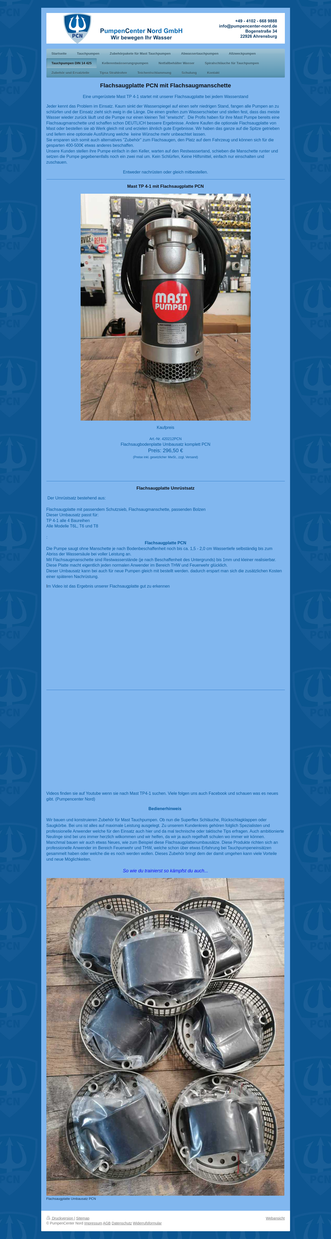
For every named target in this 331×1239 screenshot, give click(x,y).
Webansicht (275, 1218)
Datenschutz (122, 1223)
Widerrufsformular (147, 1223)
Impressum (93, 1223)
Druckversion (60, 1218)
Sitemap (82, 1218)
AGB (107, 1223)
